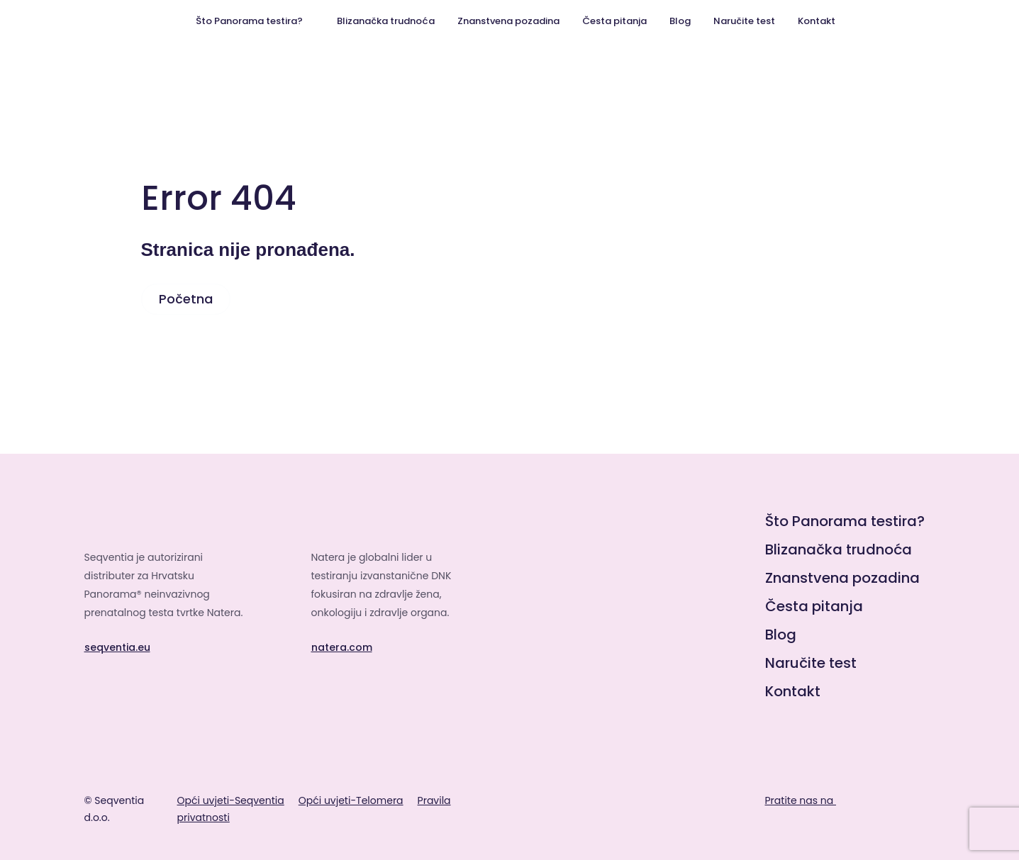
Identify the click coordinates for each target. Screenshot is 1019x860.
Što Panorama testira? (249, 21)
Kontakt (816, 21)
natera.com (341, 647)
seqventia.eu (117, 647)
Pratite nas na (814, 800)
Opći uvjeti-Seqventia (230, 800)
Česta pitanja (614, 21)
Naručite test (744, 21)
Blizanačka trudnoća (386, 21)
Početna (186, 299)
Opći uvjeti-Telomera (351, 800)
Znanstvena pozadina (508, 21)
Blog (680, 21)
